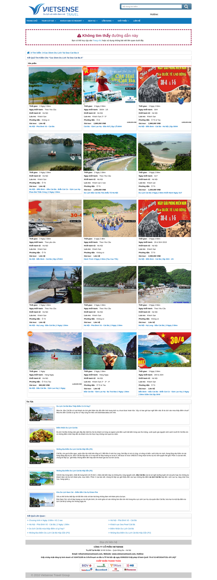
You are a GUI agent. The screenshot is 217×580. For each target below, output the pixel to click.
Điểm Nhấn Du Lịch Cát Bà (67, 428)
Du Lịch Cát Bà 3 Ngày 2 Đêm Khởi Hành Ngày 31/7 (160, 193)
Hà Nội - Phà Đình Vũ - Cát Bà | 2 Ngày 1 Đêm (103, 325)
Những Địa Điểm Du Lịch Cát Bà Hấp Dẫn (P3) (74, 449)
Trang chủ (97, 40)
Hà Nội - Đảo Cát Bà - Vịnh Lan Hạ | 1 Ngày (47, 388)
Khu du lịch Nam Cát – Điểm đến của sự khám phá (77, 492)
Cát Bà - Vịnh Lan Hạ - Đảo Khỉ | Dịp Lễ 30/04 (103, 126)
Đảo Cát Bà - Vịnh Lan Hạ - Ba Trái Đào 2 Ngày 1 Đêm (106, 392)
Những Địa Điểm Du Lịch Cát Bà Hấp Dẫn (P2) (74, 471)
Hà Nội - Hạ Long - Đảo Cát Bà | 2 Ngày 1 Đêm (48, 325)
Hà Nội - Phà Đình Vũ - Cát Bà (41, 126)
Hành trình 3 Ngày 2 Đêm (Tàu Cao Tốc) (101, 259)
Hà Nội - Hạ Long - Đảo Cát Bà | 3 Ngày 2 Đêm (158, 325)
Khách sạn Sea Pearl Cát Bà (122, 524)
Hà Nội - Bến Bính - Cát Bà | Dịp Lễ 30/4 (46, 259)
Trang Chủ (60, 9)
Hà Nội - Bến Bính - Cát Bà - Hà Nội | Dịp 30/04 (158, 126)
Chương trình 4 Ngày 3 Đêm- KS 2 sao (46, 520)
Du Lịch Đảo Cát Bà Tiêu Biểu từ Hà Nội (101, 193)
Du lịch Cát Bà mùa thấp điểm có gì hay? (73, 406)
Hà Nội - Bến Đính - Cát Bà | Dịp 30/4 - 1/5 (156, 259)
